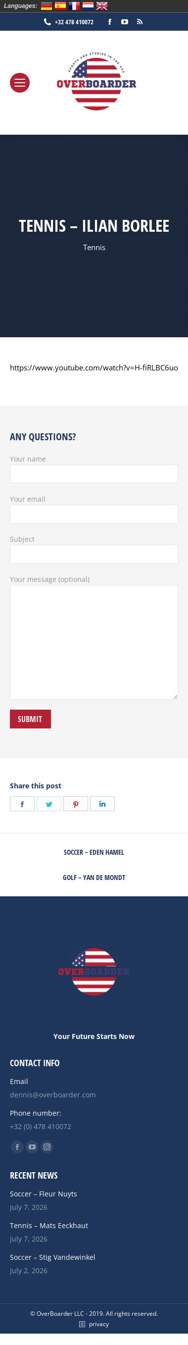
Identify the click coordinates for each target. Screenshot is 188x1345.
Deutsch (46, 6)
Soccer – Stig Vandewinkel (52, 1257)
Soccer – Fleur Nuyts (43, 1193)
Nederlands (88, 6)
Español (60, 6)
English (102, 6)
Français (74, 6)
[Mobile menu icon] (20, 83)
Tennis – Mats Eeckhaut (49, 1225)
